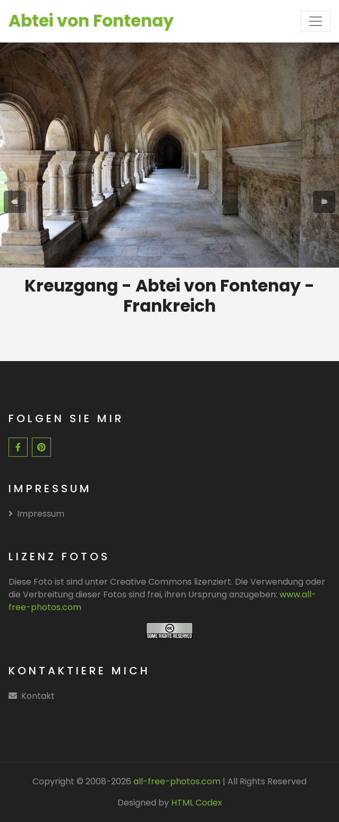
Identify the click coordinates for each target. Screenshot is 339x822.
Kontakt (38, 696)
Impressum (36, 514)
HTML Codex (196, 803)
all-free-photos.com (176, 781)
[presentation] (15, 202)
